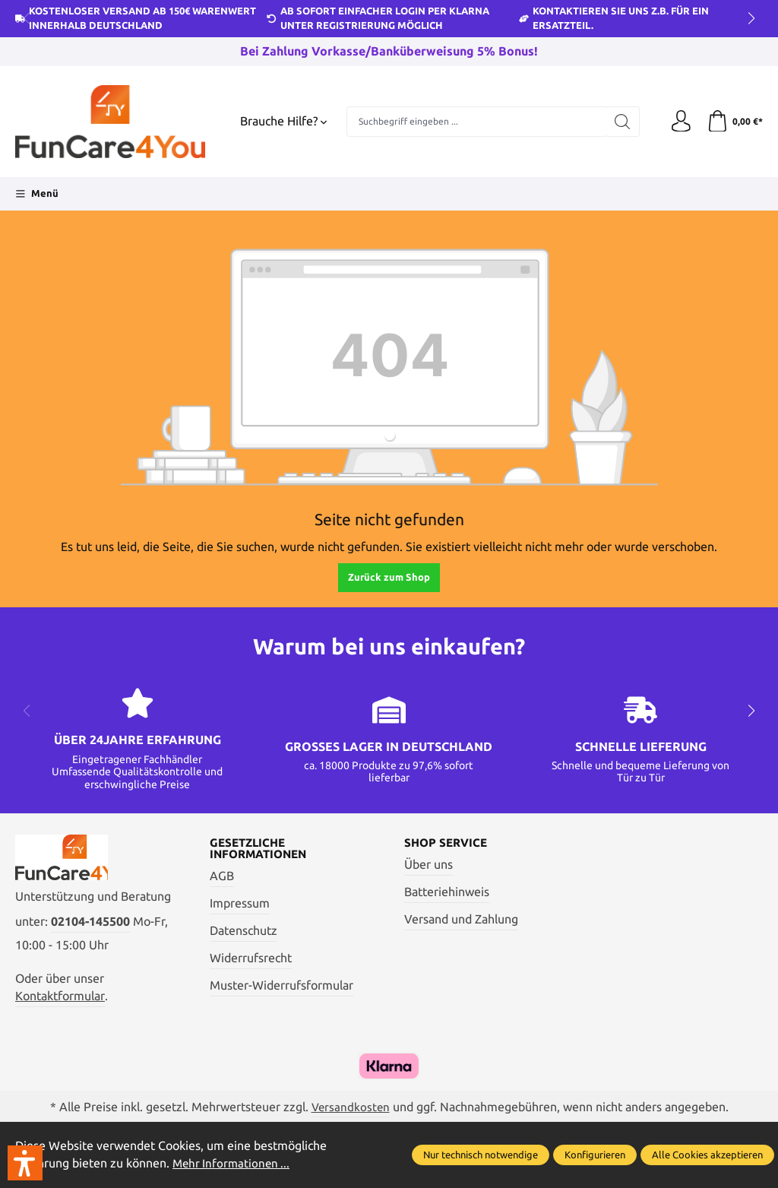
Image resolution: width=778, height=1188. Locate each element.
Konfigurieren (595, 1154)
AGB (222, 876)
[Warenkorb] (734, 121)
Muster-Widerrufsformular (281, 986)
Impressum (240, 904)
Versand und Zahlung (461, 919)
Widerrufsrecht (251, 958)
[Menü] (37, 194)
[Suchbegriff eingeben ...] (475, 121)
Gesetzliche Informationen (262, 848)
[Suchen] (620, 121)
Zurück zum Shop (389, 577)
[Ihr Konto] (679, 121)
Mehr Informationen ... (233, 1164)
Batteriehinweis (446, 892)
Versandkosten (350, 1109)
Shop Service (448, 843)
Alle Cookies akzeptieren (707, 1154)
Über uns (428, 865)
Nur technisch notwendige (480, 1154)
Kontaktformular (60, 998)
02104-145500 (90, 923)
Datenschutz (243, 931)
